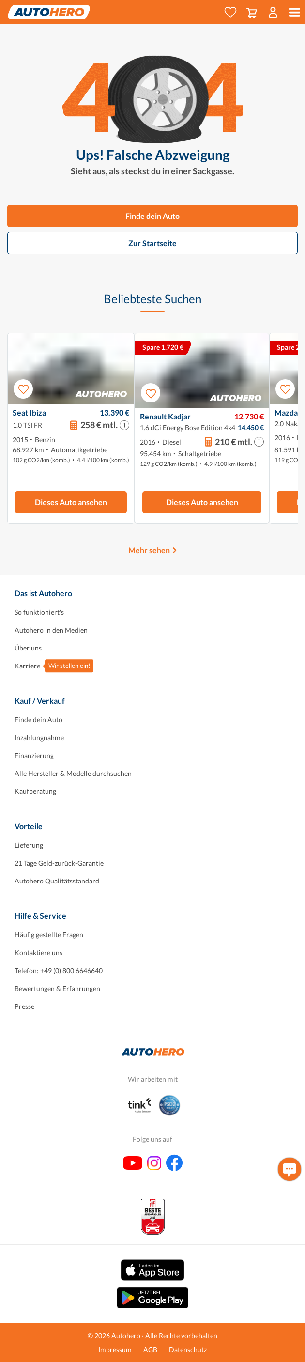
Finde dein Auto (152, 215)
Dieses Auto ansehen (71, 502)
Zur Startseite (152, 243)
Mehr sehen (149, 550)
